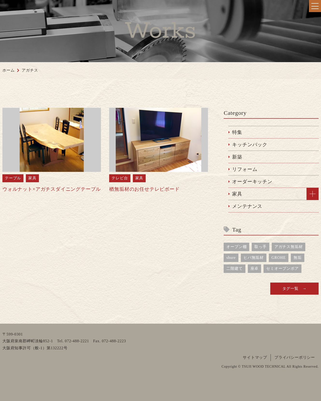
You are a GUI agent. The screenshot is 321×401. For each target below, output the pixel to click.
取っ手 (260, 247)
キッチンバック (249, 144)
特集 (237, 132)
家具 (237, 194)
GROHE (278, 257)
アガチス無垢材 (288, 247)
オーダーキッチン (252, 181)
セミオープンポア (282, 268)
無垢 (297, 257)
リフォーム (244, 169)
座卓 (254, 268)
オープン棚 (236, 247)
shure (231, 257)
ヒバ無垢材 (253, 257)
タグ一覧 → (294, 288)
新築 (237, 157)
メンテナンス (247, 206)
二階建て (234, 268)
